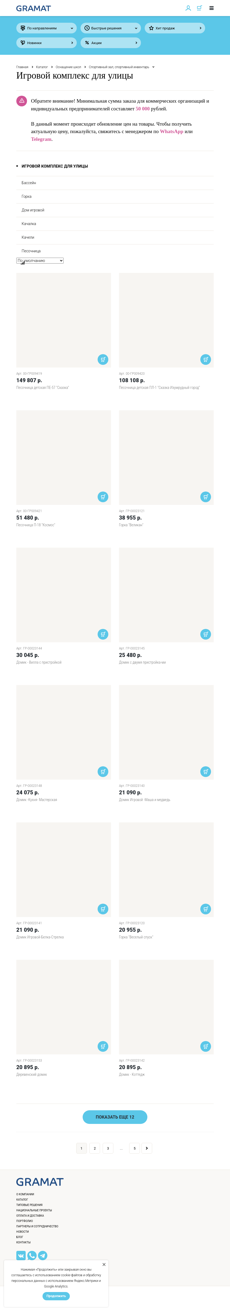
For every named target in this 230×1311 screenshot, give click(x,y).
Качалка (29, 224)
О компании (25, 1194)
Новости (22, 1231)
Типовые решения (29, 1205)
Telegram (41, 139)
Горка (27, 196)
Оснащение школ (68, 67)
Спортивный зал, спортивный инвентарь (119, 67)
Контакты (23, 1242)
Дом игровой (33, 210)
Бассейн (29, 183)
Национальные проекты (34, 1210)
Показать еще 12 (115, 1117)
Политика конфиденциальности (44, 1301)
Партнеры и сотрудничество (37, 1226)
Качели (28, 237)
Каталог (42, 67)
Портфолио (24, 1221)
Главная (22, 67)
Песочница (31, 251)
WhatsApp (171, 131)
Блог (19, 1237)
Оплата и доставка (30, 1215)
